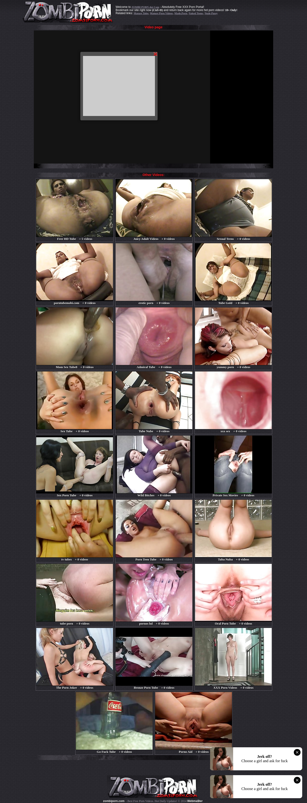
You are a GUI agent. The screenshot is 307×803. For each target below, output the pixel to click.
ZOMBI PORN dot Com (145, 7)
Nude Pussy (211, 13)
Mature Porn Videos (161, 13)
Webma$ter (195, 801)
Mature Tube (141, 13)
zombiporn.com (113, 801)
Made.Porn (180, 13)
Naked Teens (196, 13)
